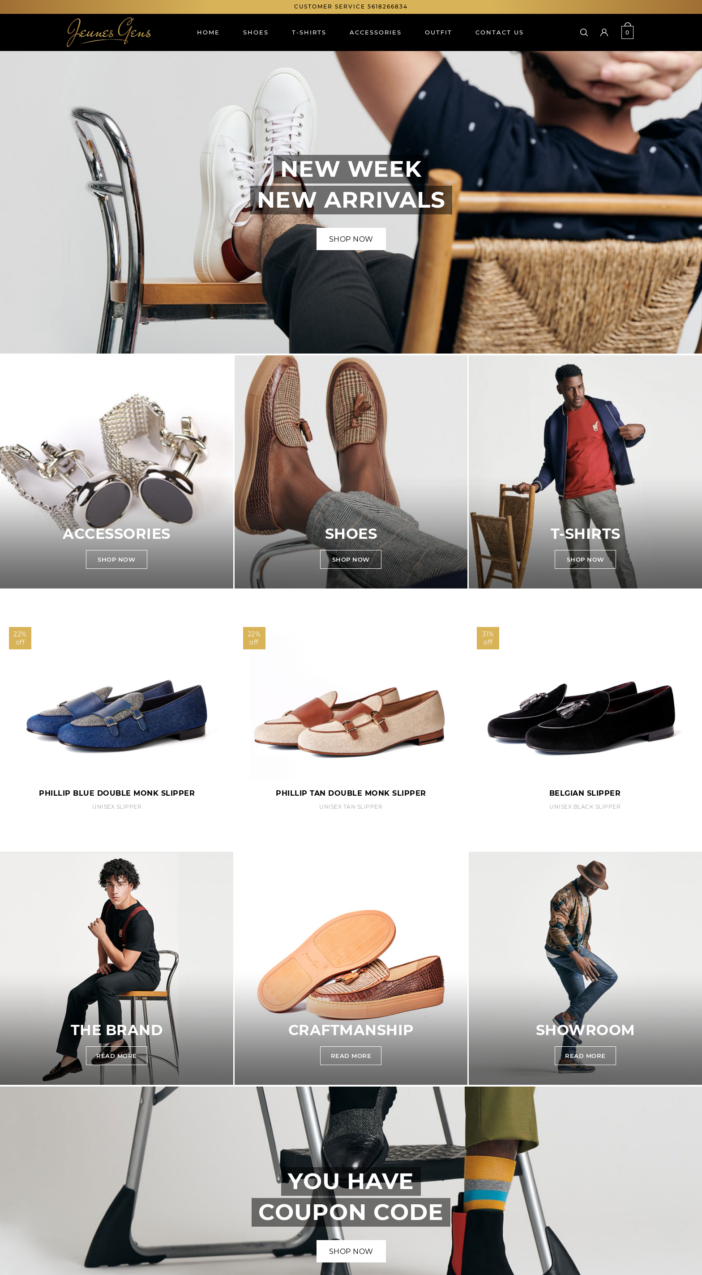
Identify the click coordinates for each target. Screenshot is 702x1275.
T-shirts (309, 32)
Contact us (499, 32)
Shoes (256, 32)
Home (208, 32)
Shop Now (351, 239)
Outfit (438, 32)
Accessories (376, 32)
